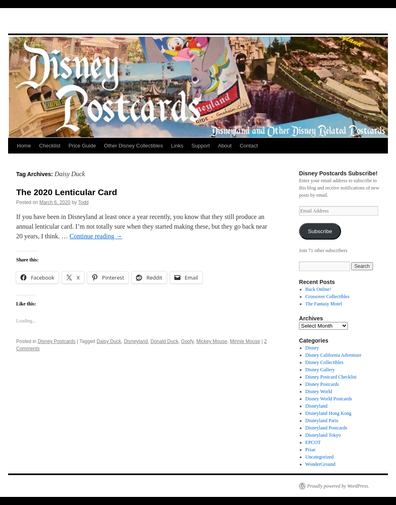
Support (201, 146)
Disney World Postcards (328, 399)
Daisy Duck (109, 341)
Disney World (318, 391)
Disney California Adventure (333, 355)
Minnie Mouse (245, 341)
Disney (312, 348)
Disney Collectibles (324, 362)
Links (177, 146)
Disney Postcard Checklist (331, 377)
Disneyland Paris (322, 420)
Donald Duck (164, 341)
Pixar (310, 449)
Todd (83, 202)
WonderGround (320, 464)
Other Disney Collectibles (133, 146)
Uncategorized (319, 457)
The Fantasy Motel (323, 304)
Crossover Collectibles (327, 296)
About (225, 146)
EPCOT (313, 442)
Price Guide (82, 146)
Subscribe (320, 231)
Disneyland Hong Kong (328, 413)
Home (24, 146)
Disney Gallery (320, 369)
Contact (249, 146)
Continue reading (96, 236)
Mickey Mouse (211, 341)
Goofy (187, 341)
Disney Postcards (56, 341)
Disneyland (135, 341)
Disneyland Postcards (326, 428)
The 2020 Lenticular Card (66, 192)
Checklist (50, 146)
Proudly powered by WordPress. (338, 486)
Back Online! (318, 289)
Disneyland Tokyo (323, 435)
